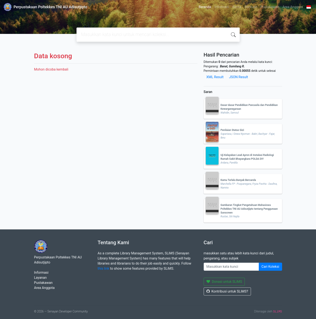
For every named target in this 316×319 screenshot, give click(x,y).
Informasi (221, 7)
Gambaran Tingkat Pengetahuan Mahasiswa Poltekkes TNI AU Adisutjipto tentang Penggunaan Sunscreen (249, 209)
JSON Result (238, 77)
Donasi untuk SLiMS (224, 282)
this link (103, 268)
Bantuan (251, 7)
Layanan (40, 278)
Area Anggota (293, 7)
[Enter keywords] (231, 267)
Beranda (205, 7)
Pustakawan (269, 7)
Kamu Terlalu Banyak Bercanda (238, 180)
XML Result (215, 77)
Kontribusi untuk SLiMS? (227, 291)
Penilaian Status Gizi (232, 130)
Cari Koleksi (270, 267)
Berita (236, 7)
